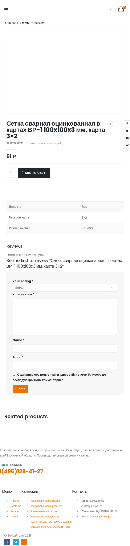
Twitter (16, 542)
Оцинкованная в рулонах (44, 516)
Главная (15, 501)
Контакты (16, 516)
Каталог (39, 22)
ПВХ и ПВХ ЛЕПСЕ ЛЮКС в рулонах (51, 522)
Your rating (23, 281)
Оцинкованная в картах (43, 511)
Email (18, 357)
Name (18, 340)
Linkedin (24, 542)
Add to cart (35, 173)
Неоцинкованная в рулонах (46, 506)
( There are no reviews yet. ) (44, 143)
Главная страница (17, 22)
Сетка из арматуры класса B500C (50, 527)
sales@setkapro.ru (103, 516)
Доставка (16, 506)
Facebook (7, 542)
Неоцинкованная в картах (45, 501)
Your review (23, 294)
